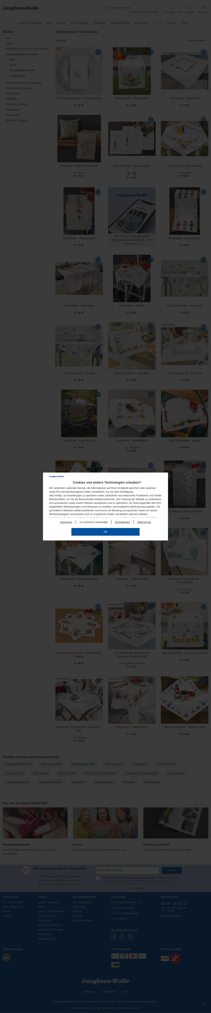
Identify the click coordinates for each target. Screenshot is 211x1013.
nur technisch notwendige (94, 522)
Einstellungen (122, 522)
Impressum (66, 522)
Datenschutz (144, 522)
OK (105, 531)
